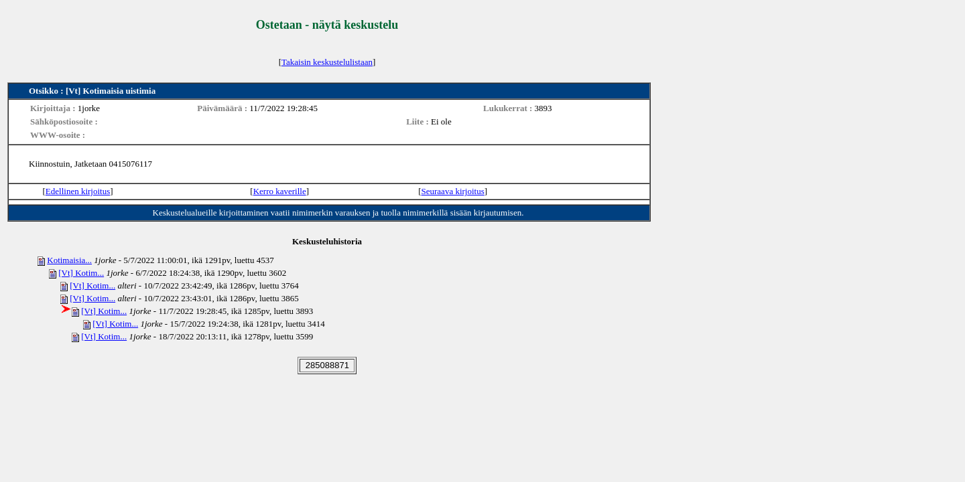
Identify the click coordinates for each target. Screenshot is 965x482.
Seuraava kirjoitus (453, 191)
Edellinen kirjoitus (78, 191)
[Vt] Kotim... (81, 273)
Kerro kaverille (279, 191)
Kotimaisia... (69, 260)
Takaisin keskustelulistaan (327, 62)
